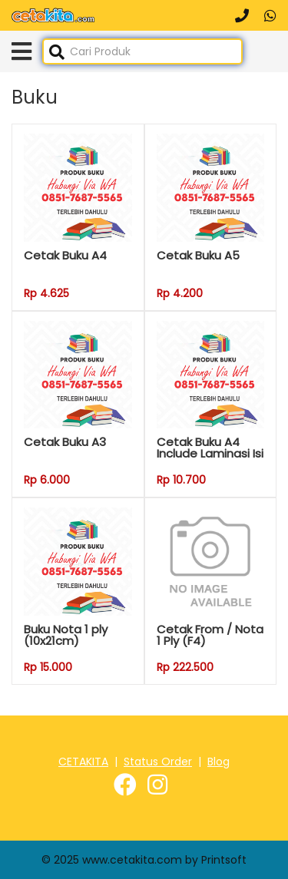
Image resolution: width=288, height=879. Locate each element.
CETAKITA (83, 761)
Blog (218, 761)
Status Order (158, 761)
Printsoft (224, 859)
